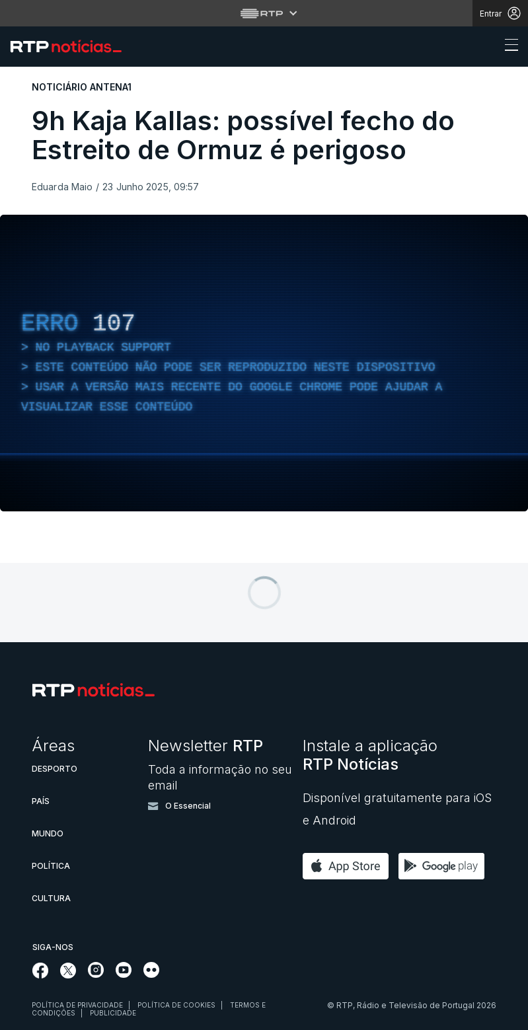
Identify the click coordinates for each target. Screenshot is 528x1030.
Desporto (54, 769)
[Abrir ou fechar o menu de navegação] (507, 46)
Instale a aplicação (370, 755)
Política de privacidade (77, 1005)
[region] (264, 363)
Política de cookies (176, 1005)
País (41, 801)
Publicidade (113, 1013)
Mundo (47, 833)
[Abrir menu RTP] (264, 13)
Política (51, 866)
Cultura (51, 898)
